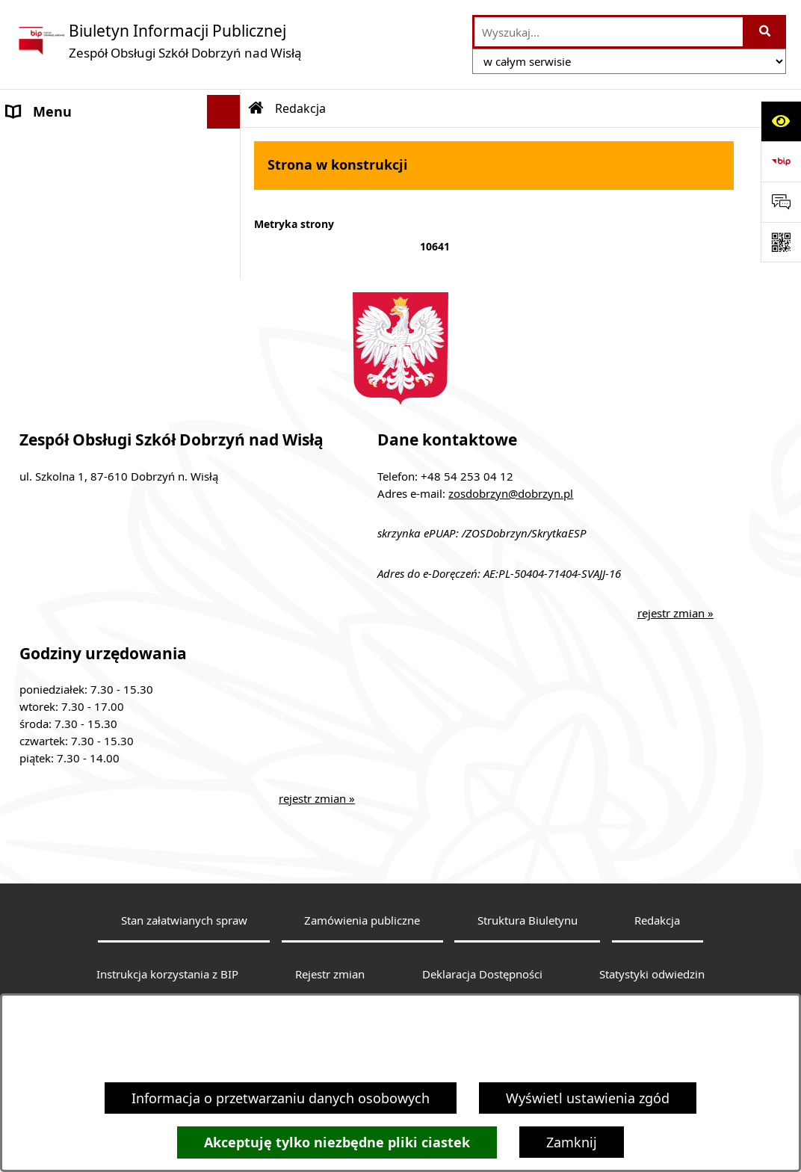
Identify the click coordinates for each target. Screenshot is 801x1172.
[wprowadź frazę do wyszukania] (608, 32)
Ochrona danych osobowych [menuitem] (96, 280)
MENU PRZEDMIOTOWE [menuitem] (81, 179)
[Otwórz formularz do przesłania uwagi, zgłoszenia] (781, 202)
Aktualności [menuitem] (44, 212)
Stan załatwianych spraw (184, 943)
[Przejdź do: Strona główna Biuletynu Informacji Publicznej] (256, 108)
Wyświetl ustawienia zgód (587, 1098)
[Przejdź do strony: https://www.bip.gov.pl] (781, 161)
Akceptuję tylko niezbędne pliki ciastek (337, 1142)
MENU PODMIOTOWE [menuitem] (75, 145)
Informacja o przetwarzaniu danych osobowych (281, 1098)
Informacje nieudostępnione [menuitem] (97, 246)
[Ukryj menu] (224, 112)
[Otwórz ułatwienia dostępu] (781, 121)
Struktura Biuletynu (527, 943)
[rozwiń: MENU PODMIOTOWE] (227, 146)
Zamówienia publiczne (362, 943)
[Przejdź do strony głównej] (158, 41)
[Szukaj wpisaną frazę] (765, 32)
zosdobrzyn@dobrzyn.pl (510, 516)
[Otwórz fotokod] (781, 242)
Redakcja (657, 943)
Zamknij (571, 1142)
